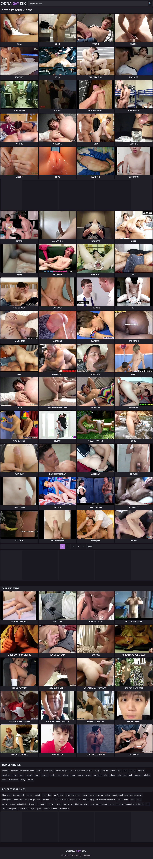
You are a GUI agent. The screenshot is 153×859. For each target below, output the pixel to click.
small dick (47, 795)
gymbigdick (6, 799)
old (105, 775)
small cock (18, 799)
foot (4, 780)
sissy (119, 799)
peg (132, 799)
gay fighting (58, 795)
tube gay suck (18, 795)
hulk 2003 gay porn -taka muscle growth (99, 799)
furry (97, 770)
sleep (73, 775)
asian (112, 770)
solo (21, 775)
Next (90, 546)
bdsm (14, 775)
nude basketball (50, 809)
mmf (59, 804)
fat (59, 775)
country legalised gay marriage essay (127, 795)
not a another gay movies (100, 795)
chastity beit (13, 780)
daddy (132, 770)
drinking (139, 804)
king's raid (6, 795)
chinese (5, 770)
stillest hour (64, 809)
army (23, 780)
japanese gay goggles (124, 804)
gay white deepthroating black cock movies (19, 804)
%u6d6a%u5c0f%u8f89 (84, 770)
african (30, 780)
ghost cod (122, 775)
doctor (80, 775)
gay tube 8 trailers (73, 795)
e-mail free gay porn (64, 770)
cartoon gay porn (9, 809)
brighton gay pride (32, 799)
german (138, 775)
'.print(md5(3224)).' (26, 809)
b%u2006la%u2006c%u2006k (22, 770)
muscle (105, 770)
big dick (29, 775)
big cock (51, 804)
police (53, 775)
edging (112, 775)
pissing (147, 775)
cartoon (45, 775)
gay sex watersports (99, 804)
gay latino (98, 775)
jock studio (68, 804)
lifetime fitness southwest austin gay (66, 799)
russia (88, 775)
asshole (42, 804)
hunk (126, 799)
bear (119, 770)
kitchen (46, 799)
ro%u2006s (48, 770)
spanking (6, 775)
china (39, 770)
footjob (37, 795)
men (85, 795)
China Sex (13, 3)
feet (125, 770)
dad (147, 804)
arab (130, 775)
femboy (141, 770)
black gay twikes (81, 804)
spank (39, 809)
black (37, 775)
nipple (65, 775)
